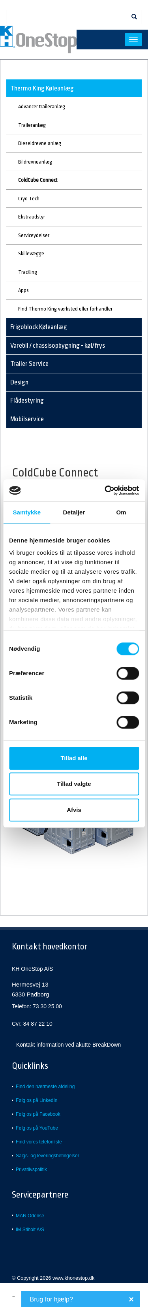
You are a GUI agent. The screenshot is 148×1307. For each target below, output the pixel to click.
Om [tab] (121, 512)
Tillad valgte (74, 783)
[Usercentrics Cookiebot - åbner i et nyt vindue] (105, 490)
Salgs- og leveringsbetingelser (47, 1155)
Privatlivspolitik (31, 1169)
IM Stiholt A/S (30, 1229)
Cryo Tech (28, 199)
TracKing (27, 272)
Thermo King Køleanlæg (42, 88)
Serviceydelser (33, 235)
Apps (23, 290)
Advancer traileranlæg (41, 106)
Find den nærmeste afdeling (45, 1086)
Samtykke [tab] (27, 512)
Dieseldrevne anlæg (39, 143)
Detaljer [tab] (74, 512)
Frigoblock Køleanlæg (38, 327)
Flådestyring (27, 400)
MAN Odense (30, 1215)
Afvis (74, 809)
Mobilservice (27, 419)
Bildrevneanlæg (35, 162)
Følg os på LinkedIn (36, 1100)
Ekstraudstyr (31, 217)
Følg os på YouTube (37, 1128)
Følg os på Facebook (38, 1114)
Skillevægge (31, 253)
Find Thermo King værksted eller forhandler (65, 309)
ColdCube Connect (37, 180)
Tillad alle (73, 758)
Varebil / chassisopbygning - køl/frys (57, 345)
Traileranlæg (32, 125)
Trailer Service (29, 363)
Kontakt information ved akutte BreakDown (68, 1044)
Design (19, 382)
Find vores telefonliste (39, 1142)
